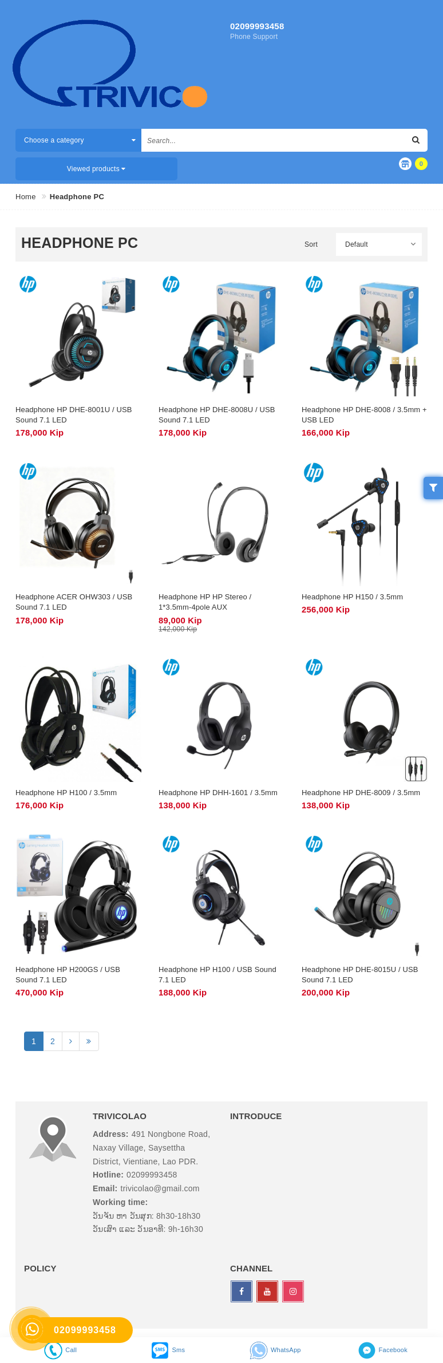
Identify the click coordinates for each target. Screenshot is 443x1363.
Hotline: (108, 1174)
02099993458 (257, 26)
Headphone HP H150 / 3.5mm (352, 596)
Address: (111, 1134)
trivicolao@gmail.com (160, 1188)
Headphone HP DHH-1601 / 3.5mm (218, 792)
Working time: (120, 1202)
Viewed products (96, 169)
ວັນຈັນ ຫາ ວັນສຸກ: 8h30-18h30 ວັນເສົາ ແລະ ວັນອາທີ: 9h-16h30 (148, 1222)
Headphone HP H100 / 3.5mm (66, 792)
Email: (105, 1188)
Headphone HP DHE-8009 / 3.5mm (361, 792)
